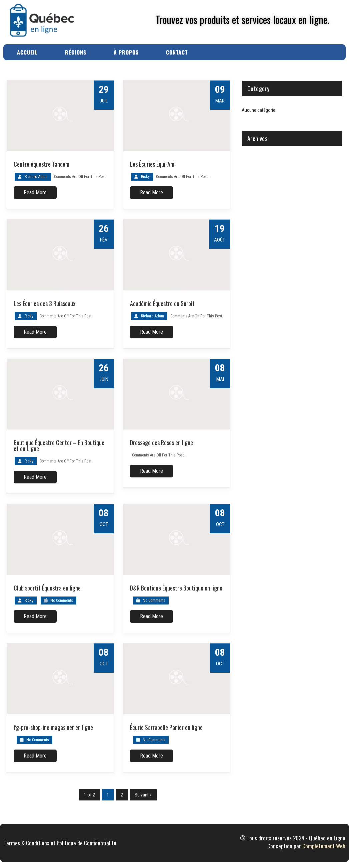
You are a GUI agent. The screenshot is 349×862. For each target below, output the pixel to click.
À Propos (126, 52)
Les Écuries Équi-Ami (153, 164)
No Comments (58, 600)
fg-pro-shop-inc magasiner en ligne (53, 727)
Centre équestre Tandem (41, 164)
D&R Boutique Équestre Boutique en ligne (176, 588)
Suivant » (143, 794)
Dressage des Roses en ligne (161, 442)
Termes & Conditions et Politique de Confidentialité (60, 843)
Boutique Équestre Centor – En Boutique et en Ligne (59, 445)
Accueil (27, 52)
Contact (177, 52)
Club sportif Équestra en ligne (47, 588)
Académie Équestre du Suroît (162, 303)
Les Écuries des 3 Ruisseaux (44, 303)
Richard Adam (36, 176)
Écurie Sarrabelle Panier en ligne (166, 727)
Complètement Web (323, 846)
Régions (75, 52)
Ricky (145, 176)
